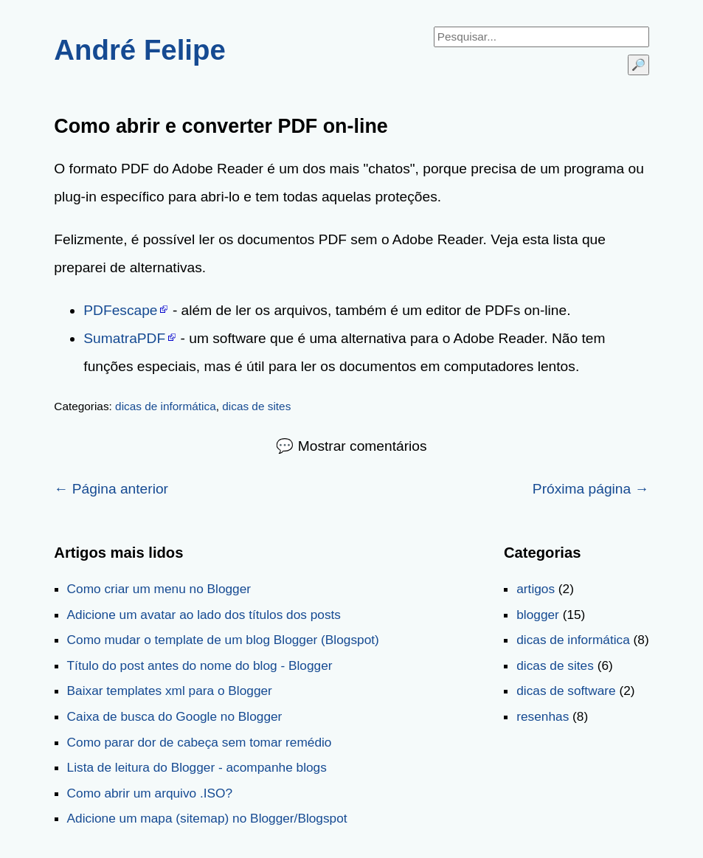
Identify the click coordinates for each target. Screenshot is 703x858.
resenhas (542, 716)
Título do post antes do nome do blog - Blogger (200, 665)
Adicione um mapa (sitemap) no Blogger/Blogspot (207, 818)
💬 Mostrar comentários (351, 446)
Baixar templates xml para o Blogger (169, 690)
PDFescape (120, 310)
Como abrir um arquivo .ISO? (150, 793)
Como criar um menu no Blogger (159, 588)
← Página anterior (111, 489)
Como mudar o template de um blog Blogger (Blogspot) (223, 639)
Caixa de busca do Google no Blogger (175, 716)
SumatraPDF (124, 338)
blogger (537, 614)
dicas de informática (165, 406)
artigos (535, 588)
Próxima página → (591, 489)
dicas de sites (256, 406)
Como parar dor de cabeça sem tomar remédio (199, 742)
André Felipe (140, 50)
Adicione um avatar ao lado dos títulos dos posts (204, 614)
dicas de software (565, 690)
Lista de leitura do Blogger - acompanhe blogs (197, 767)
